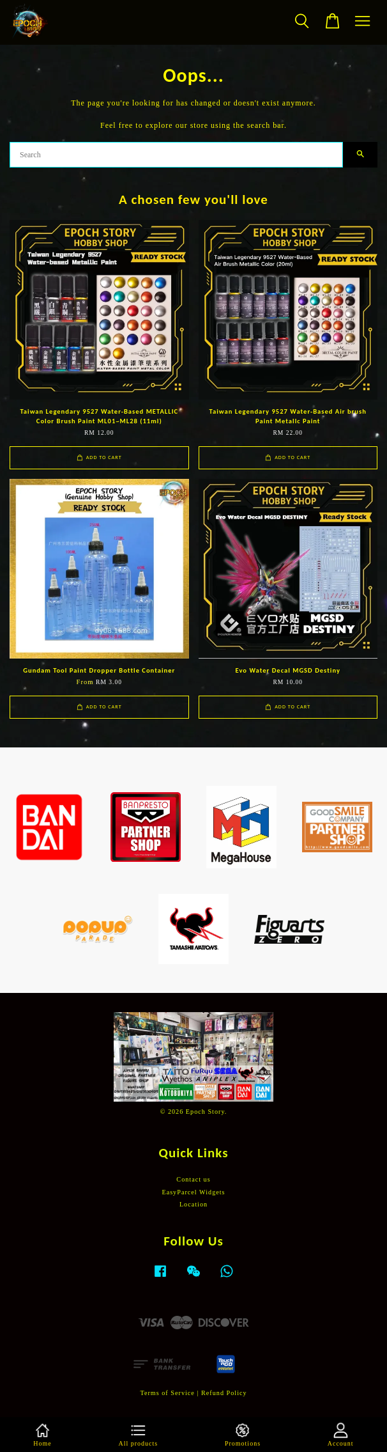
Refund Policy (224, 1392)
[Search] (176, 155)
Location (193, 1204)
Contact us (193, 1179)
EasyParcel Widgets (193, 1192)
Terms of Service (167, 1392)
